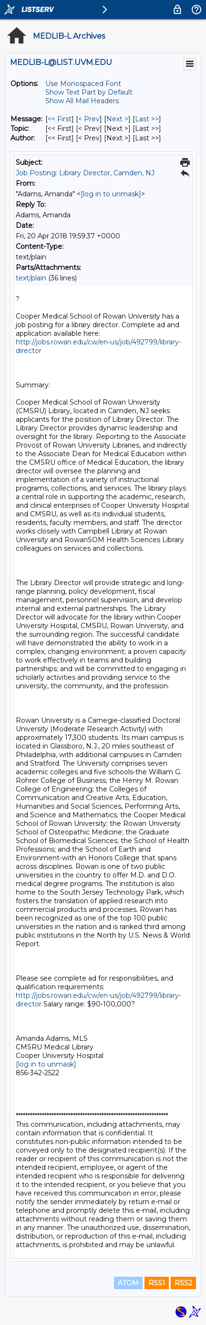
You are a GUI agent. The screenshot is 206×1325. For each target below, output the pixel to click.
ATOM (128, 1283)
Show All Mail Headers (82, 100)
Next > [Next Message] (117, 119)
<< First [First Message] (60, 119)
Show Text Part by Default (89, 92)
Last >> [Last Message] (147, 119)
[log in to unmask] (111, 194)
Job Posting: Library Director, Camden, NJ (85, 173)
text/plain (31, 278)
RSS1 (156, 1283)
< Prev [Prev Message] (89, 119)
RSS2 (183, 1283)
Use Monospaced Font (83, 83)
